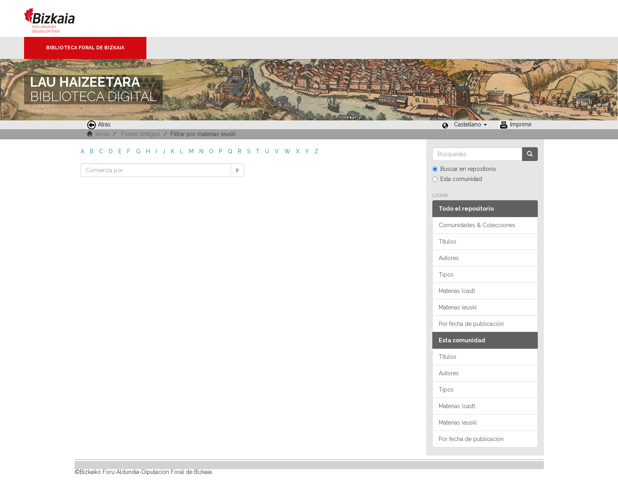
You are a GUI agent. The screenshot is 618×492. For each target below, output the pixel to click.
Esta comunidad (457, 179)
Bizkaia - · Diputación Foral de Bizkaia (58, 18)
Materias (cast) (457, 291)
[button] (470, 124)
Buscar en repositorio (464, 169)
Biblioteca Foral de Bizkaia (85, 48)
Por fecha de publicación (471, 324)
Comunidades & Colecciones (477, 225)
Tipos (446, 274)
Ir (237, 170)
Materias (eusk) (458, 307)
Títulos (447, 241)
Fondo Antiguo (140, 134)
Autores (449, 258)
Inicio (102, 134)
